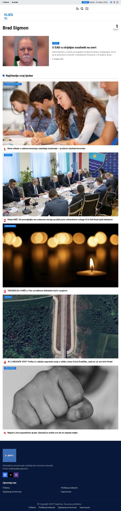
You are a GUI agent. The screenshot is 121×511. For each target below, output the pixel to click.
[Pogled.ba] (9, 455)
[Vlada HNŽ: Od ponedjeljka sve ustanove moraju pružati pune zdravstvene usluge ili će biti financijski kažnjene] (60, 184)
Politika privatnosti (69, 488)
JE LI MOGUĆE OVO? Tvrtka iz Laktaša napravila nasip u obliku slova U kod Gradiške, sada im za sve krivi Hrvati (59, 361)
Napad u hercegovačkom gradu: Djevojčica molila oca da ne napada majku (42, 433)
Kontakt (15, 2)
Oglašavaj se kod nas (12, 492)
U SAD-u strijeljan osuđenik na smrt (74, 47)
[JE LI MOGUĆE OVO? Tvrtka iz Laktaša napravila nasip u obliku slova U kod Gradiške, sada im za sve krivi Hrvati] (60, 326)
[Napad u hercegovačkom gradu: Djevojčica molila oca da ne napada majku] (60, 397)
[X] (114, 2)
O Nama (6, 2)
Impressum (66, 492)
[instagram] (117, 2)
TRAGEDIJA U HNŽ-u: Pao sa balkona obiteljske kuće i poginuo (37, 290)
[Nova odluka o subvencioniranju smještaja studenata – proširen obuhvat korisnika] (60, 113)
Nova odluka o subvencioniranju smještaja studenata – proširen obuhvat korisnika (46, 148)
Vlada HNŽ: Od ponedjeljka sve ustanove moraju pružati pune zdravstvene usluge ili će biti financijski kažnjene (60, 219)
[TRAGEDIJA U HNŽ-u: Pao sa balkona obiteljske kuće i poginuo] (60, 255)
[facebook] (111, 2)
